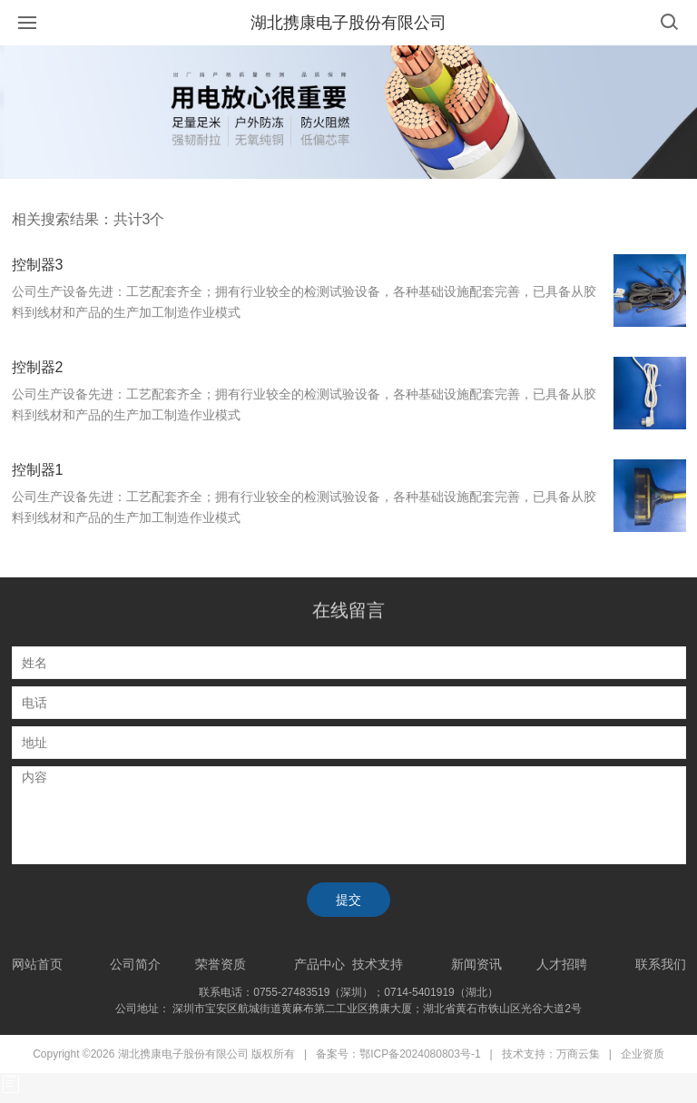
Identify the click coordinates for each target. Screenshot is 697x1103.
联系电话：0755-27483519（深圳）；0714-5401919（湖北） (348, 992)
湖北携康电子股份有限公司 (348, 23)
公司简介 (135, 964)
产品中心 (319, 964)
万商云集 (578, 1054)
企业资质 (642, 1054)
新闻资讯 (476, 964)
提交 (348, 899)
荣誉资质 (220, 964)
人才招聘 (561, 964)
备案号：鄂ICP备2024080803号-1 (398, 1054)
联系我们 (660, 964)
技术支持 (377, 964)
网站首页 (37, 964)
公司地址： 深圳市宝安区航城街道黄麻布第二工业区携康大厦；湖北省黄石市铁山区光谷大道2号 (348, 1008)
